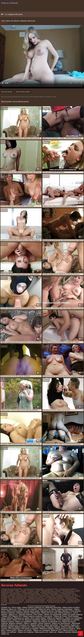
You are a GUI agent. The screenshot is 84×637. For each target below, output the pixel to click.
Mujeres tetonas (36, 625)
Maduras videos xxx (9, 609)
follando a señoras (26, 590)
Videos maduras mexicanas (62, 609)
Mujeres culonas (7, 621)
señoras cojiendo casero (32, 594)
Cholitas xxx (5, 607)
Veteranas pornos (47, 611)
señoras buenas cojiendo (71, 591)
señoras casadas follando (49, 592)
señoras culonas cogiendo (54, 597)
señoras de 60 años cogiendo (35, 600)
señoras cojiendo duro (47, 596)
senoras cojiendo (16, 594)
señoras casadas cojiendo (30, 592)
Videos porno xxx (41, 632)
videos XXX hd (18, 620)
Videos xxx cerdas (25, 630)
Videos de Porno (60, 616)
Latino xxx (53, 632)
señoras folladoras (15, 602)
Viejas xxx (5, 634)
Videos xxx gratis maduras (72, 614)
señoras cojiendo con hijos (18, 595)
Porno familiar (73, 616)
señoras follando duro (56, 602)
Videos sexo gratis (38, 627)
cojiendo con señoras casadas (34, 589)
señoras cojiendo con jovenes (39, 595)
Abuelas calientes (62, 611)
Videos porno (11, 630)
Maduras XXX (56, 630)
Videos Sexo (35, 613)
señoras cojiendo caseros (51, 594)
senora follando (33, 591)
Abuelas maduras (25, 614)
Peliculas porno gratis (31, 611)
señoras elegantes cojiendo (35, 601)
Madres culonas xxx (22, 627)
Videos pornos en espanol (65, 629)
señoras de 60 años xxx (16, 601)
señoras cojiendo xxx (19, 597)
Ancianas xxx (24, 625)
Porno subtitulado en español (68, 620)
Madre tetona (6, 620)
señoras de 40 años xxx (56, 598)
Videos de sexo (44, 609)
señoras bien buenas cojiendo (51, 591)
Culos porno (48, 616)
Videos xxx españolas (73, 618)
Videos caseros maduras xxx (33, 607)
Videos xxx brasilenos (55, 618)
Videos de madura (40, 621)
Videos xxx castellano (23, 621)
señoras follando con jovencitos (35, 602)
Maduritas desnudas (53, 607)
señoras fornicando (12, 603)
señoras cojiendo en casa (64, 596)
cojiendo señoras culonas (10, 590)
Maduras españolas (32, 620)
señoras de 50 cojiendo (16, 600)
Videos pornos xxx (69, 630)
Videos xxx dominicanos (61, 623)
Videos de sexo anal (49, 613)
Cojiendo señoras (23, 613)
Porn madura (65, 625)
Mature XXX (17, 616)
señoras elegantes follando (56, 601)
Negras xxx (13, 614)
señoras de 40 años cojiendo (37, 598)
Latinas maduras (44, 623)
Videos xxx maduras (25, 632)
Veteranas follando (46, 629)
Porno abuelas (75, 611)
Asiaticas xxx (13, 625)
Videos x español (30, 623)
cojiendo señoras (51, 589)
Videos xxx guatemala (52, 614)
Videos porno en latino (71, 607)
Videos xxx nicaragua (41, 630)
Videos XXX (6, 616)
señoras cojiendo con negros (61, 595)
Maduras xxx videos (22, 618)
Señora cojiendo (67, 627)
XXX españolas (14, 629)
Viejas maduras (7, 618)
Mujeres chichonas (48, 620)
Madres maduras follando (68, 632)
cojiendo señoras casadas (67, 589)
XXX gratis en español (29, 629)
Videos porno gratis (14, 611)
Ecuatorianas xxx (54, 621)
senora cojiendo (20, 591)
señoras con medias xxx (36, 597)
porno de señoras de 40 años (64, 590)
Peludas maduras (53, 627)
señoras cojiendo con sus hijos (27, 596)
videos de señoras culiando (23, 91)
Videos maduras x (65, 613)
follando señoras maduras (44, 590)
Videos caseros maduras (32, 616)
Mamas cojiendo (7, 627)
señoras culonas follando (17, 598)
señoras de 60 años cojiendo (56, 600)
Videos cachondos (51, 625)
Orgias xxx (75, 625)
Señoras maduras (8, 613)
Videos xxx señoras (9, 632)
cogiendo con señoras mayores (11, 589)
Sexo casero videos (38, 618)
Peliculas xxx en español (27, 609)
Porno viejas (16, 607)
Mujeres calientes (16, 623)
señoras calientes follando (10, 592)
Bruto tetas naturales (6, 91)
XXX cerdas (38, 614)
